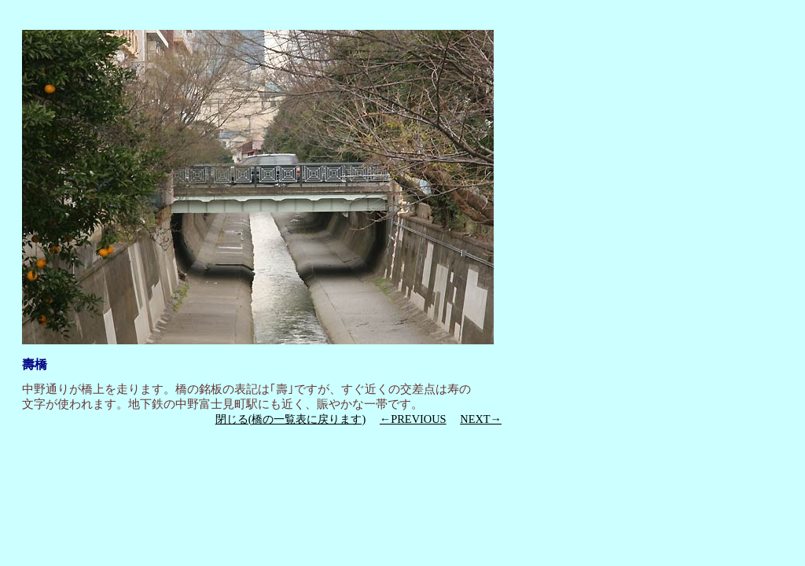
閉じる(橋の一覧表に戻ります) (290, 419)
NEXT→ (481, 419)
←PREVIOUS (413, 419)
